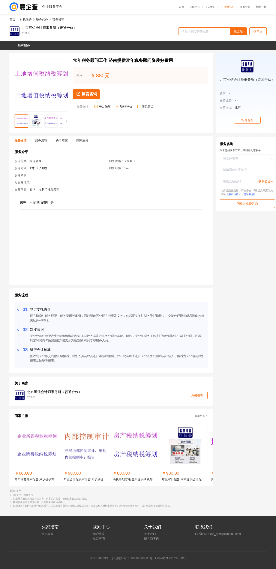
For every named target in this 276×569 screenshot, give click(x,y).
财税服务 (26, 19)
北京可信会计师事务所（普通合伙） (49, 28)
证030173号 (101, 558)
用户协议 (99, 534)
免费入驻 (229, 7)
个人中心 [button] (212, 7)
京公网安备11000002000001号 (132, 558)
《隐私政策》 (248, 194)
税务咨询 (58, 19)
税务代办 (42, 19)
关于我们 (150, 534)
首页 (181, 7)
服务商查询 (151, 538)
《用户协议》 (233, 194)
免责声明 (99, 538)
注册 (264, 6)
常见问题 (48, 534)
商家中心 (245, 7)
